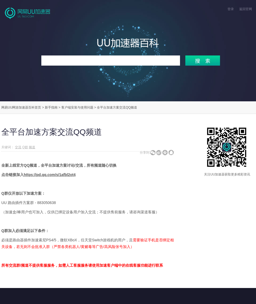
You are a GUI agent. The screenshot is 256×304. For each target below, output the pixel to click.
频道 (32, 147)
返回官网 (245, 9)
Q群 (25, 147)
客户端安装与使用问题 (77, 107)
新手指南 (51, 107)
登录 (230, 9)
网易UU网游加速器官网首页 (28, 13)
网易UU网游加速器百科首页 (21, 107)
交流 (18, 147)
